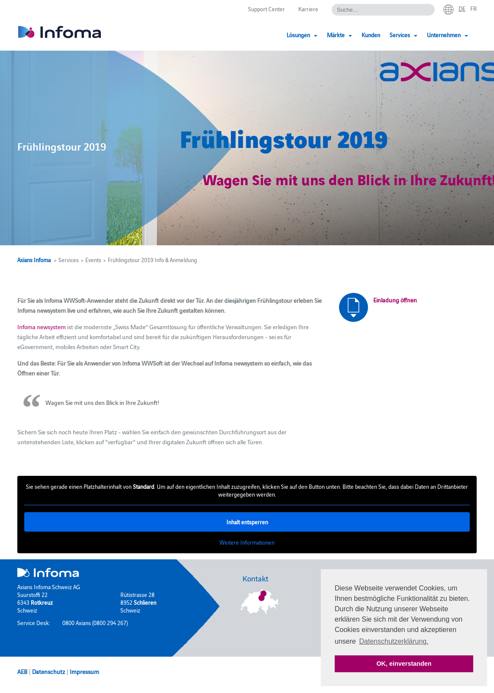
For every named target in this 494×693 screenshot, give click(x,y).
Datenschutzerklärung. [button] (394, 641)
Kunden (371, 34)
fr (473, 8)
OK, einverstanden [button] (403, 663)
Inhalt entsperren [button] (247, 522)
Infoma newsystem (41, 326)
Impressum (84, 671)
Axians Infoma (34, 259)
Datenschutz (48, 671)
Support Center (266, 9)
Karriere (308, 9)
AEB (22, 671)
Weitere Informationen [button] (247, 542)
